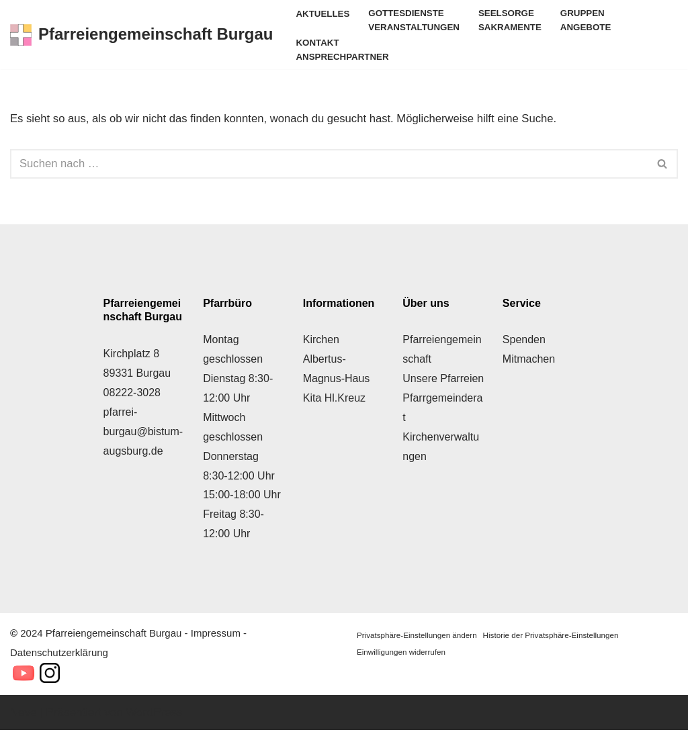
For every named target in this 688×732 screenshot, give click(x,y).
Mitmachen (529, 361)
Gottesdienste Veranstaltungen (416, 20)
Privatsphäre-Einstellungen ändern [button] (418, 636)
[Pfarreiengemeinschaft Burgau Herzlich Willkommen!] (141, 35)
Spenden (524, 341)
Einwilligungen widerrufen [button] (402, 653)
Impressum (216, 634)
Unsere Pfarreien (443, 380)
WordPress (154, 713)
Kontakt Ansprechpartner (343, 50)
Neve (23, 713)
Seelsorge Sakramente (513, 20)
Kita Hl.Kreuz (334, 400)
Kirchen (321, 341)
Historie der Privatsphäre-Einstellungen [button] (554, 636)
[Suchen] (329, 165)
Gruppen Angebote (590, 20)
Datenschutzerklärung (59, 653)
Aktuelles (323, 14)
